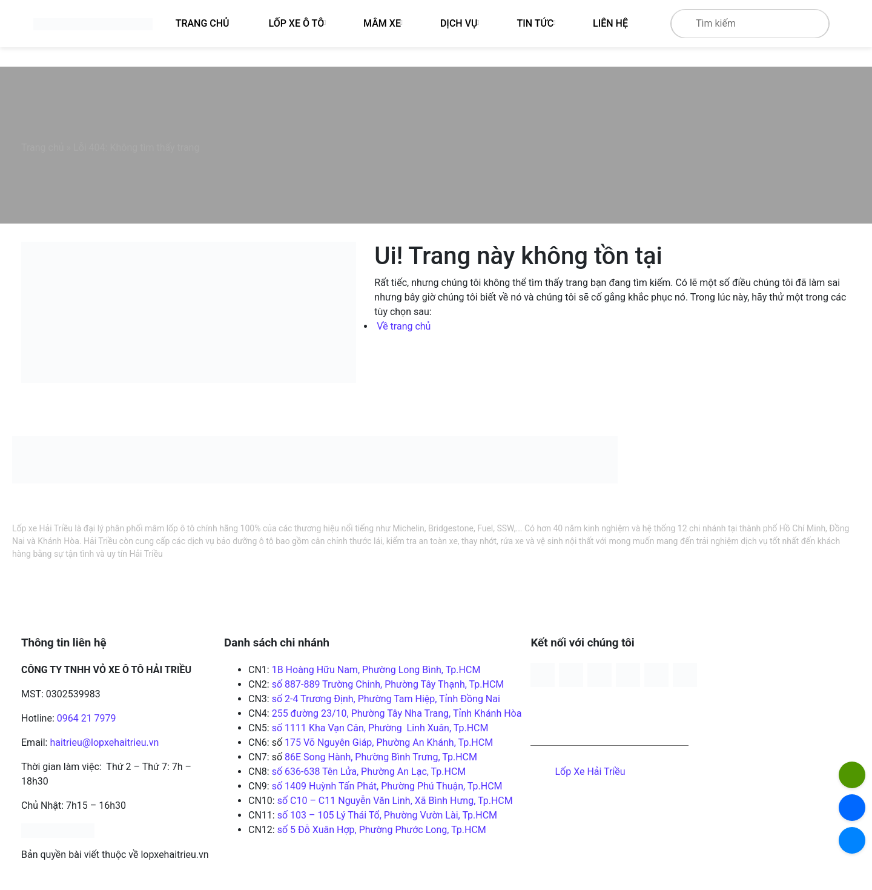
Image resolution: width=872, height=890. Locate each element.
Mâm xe (382, 23)
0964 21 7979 (86, 718)
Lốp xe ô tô (297, 23)
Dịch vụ (459, 23)
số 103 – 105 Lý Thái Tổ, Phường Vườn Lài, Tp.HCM (387, 815)
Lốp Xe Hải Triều (590, 771)
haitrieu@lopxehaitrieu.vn (104, 742)
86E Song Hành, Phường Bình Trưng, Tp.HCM (381, 757)
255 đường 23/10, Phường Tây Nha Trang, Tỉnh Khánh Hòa (397, 713)
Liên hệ (610, 23)
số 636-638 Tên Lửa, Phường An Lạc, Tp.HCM (369, 771)
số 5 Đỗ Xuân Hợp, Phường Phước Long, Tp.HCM (380, 829)
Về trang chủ (404, 326)
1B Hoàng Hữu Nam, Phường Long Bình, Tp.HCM (376, 670)
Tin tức (535, 23)
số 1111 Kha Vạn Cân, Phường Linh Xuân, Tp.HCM (380, 728)
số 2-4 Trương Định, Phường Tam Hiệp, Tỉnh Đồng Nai (386, 699)
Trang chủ (42, 147)
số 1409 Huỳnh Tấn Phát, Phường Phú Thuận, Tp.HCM (387, 786)
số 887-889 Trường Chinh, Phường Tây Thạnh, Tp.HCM (388, 684)
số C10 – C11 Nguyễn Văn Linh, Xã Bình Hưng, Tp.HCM (395, 800)
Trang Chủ (203, 23)
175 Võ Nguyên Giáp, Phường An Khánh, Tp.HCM (389, 742)
